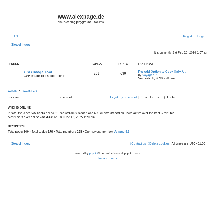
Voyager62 (149, 75)
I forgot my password (122, 97)
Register (29, 90)
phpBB (93, 153)
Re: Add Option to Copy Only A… (162, 71)
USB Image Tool (38, 72)
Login (12, 90)
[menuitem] (14, 36)
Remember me (152, 97)
